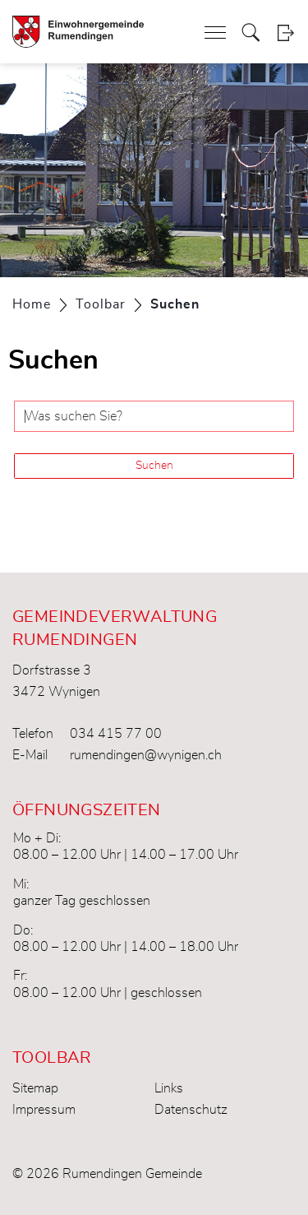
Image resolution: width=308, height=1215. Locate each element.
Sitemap (35, 1088)
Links (168, 1088)
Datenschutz (191, 1109)
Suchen (154, 465)
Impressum (44, 1109)
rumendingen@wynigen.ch (146, 755)
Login (285, 32)
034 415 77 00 (116, 733)
